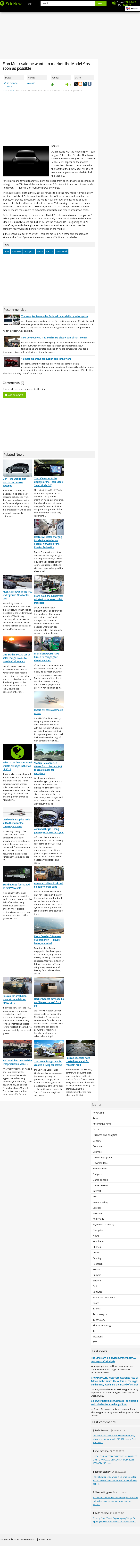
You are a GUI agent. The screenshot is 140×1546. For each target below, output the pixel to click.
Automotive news (102, 1123)
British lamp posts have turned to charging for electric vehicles (46, 657)
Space (96, 1303)
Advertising (98, 1112)
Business (16, 251)
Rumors (97, 1275)
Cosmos (97, 1151)
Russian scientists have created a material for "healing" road (78, 1061)
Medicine (97, 1213)
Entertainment (100, 1168)
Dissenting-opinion (103, 1157)
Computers (99, 1146)
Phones (97, 1246)
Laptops (97, 1207)
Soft (95, 1286)
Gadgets (97, 1174)
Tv (94, 1331)
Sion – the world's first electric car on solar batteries (14, 482)
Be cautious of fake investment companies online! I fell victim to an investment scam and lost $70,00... (115, 1501)
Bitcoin (96, 1129)
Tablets (97, 1308)
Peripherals (99, 1241)
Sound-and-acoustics (104, 1297)
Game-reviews (100, 1185)
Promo (96, 1252)
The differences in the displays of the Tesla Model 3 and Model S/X (48, 482)
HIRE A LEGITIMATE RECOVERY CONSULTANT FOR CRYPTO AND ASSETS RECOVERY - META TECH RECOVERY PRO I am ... (115, 1460)
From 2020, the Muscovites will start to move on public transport (48, 599)
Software (97, 1291)
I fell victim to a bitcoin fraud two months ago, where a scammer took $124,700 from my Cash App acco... (114, 1439)
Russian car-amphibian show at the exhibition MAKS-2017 (14, 999)
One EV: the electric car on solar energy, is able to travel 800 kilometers (16, 658)
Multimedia (99, 1218)
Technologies (100, 1314)
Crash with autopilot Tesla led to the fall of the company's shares (16, 823)
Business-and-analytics (105, 1134)
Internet (97, 1190)
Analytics (29, 251)
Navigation (98, 1230)
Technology (99, 1319)
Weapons (98, 1336)
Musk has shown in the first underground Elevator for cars (17, 595)
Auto (6, 251)
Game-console (100, 1179)
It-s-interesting (100, 1202)
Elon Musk (61, 251)
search (101, 3)
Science (97, 1280)
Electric (49, 251)
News (96, 1235)
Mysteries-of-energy (103, 1224)
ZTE (95, 1342)
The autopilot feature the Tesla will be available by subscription (54, 316)
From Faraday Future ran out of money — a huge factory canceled (47, 940)
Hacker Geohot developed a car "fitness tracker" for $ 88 (49, 1002)
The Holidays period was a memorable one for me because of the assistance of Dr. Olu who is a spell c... (115, 1480)
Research (98, 1263)
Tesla (40, 251)
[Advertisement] (70, 33)
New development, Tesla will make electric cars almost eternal (54, 337)
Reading (97, 1258)
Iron (95, 1196)
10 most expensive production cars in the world (46, 358)
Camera (97, 1140)
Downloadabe (100, 1162)
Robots (96, 1269)
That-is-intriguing (102, 1325)
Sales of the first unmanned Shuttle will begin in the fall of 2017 (17, 766)
